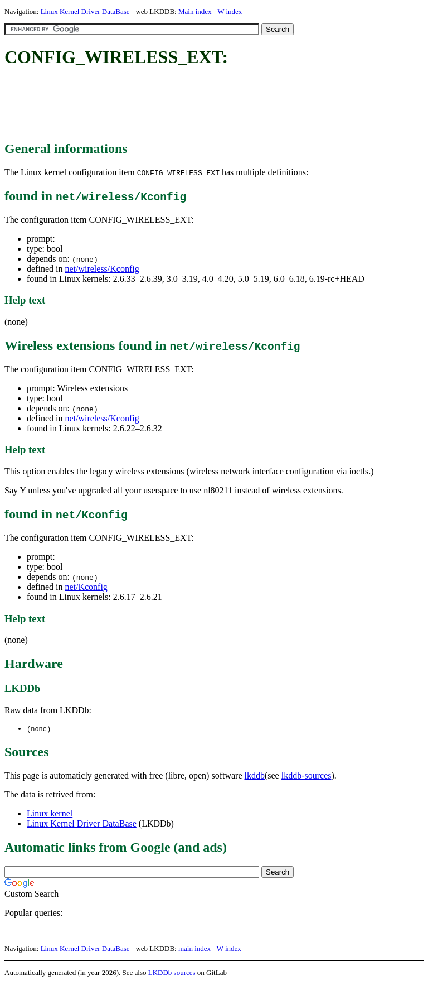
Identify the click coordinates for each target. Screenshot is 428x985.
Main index (195, 11)
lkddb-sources (306, 776)
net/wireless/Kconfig (102, 268)
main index (194, 949)
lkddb (255, 776)
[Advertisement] (207, 105)
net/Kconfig (86, 587)
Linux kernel (49, 814)
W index (229, 11)
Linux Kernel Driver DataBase (85, 11)
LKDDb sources (172, 973)
